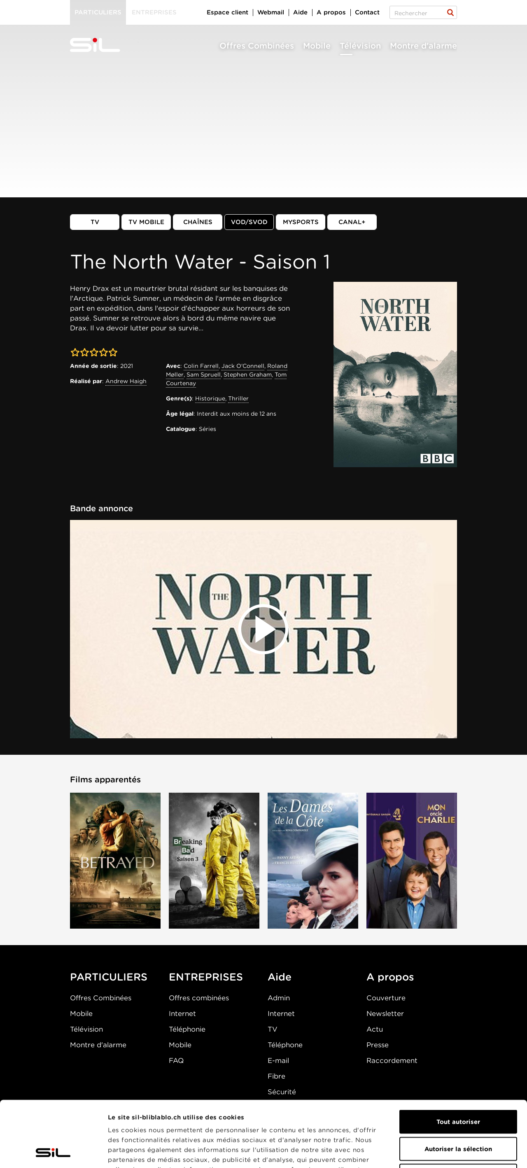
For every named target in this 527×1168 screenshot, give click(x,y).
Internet (182, 1013)
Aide (300, 12)
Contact (367, 12)
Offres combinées (199, 998)
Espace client (227, 12)
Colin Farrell (201, 366)
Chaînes (197, 222)
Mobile (317, 46)
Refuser (458, 1114)
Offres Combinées (256, 46)
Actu (374, 1029)
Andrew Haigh (126, 381)
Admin (279, 998)
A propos (331, 12)
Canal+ (352, 222)
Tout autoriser (458, 1060)
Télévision (360, 46)
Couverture (386, 998)
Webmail (270, 12)
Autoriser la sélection (458, 1087)
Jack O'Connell (243, 366)
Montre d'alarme (423, 46)
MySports (301, 222)
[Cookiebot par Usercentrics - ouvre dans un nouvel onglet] (53, 1152)
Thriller (238, 398)
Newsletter (385, 1013)
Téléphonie (187, 1029)
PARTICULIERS (108, 977)
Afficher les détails (464, 1152)
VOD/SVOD (249, 222)
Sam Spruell (204, 374)
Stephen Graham (248, 374)
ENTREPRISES (206, 977)
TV (95, 222)
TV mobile (146, 222)
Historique (210, 398)
